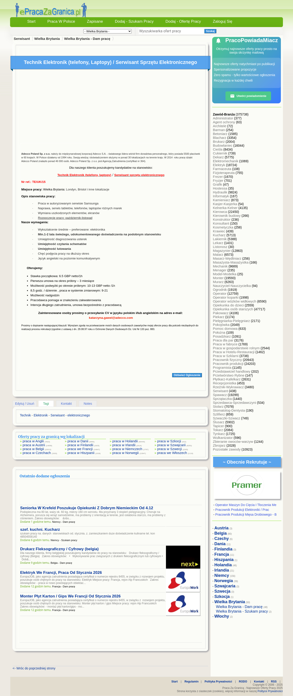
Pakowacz (221, 313)
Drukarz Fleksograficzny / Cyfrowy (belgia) (59, 549)
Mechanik (220, 266)
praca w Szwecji (169, 449)
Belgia (220, 533)
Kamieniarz (222, 200)
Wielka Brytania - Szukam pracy (242, 611)
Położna (219, 332)
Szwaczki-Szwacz (227, 418)
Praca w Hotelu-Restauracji (234, 352)
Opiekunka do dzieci (229, 305)
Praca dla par (223, 340)
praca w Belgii (33, 449)
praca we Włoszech (172, 453)
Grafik (218, 184)
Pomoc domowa (226, 328)
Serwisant (221, 391)
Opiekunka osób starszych (233, 309)
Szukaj (210, 31)
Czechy (221, 538)
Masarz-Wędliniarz (227, 258)
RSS (274, 681)
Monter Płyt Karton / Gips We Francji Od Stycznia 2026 (70, 596)
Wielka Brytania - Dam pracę (87, 39)
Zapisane (95, 21)
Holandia (223, 565)
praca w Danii (78, 441)
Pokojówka (222, 325)
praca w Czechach (37, 453)
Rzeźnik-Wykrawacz (229, 387)
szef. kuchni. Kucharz (40, 529)
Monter (219, 278)
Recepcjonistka (225, 383)
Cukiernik (220, 153)
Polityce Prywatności (270, 691)
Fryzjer (218, 180)
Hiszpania (224, 559)
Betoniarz (220, 134)
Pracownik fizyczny (228, 360)
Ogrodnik (220, 290)
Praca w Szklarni (226, 356)
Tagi (46, 403)
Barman (219, 130)
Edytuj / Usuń (24, 403)
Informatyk (221, 196)
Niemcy (221, 575)
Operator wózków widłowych (235, 301)
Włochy (221, 616)
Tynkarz (219, 434)
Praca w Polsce (61, 21)
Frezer (218, 177)
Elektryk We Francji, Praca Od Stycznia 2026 (61, 572)
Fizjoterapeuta (224, 173)
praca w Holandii (125, 441)
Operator (220, 293)
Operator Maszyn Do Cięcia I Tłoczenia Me (246, 505)
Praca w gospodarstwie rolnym (236, 348)
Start (31, 21)
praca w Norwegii (125, 453)
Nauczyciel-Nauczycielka (232, 286)
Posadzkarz (222, 336)
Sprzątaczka (223, 399)
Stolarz (219, 406)
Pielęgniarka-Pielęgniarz (232, 321)
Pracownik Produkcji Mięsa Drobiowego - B (246, 514)
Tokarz (218, 430)
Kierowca (220, 212)
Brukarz (219, 141)
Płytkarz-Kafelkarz (227, 379)
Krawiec (219, 231)
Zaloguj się (222, 21)
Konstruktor (222, 219)
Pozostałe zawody (227, 449)
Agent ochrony (224, 122)
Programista (222, 367)
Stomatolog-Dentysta (229, 410)
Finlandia (223, 549)
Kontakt (66, 403)
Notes (88, 403)
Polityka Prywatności (218, 681)
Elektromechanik (226, 161)
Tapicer (219, 426)
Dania (220, 544)
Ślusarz (219, 422)
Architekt (220, 126)
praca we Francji (80, 449)
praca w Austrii (34, 445)
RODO (243, 681)
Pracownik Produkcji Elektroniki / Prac (242, 510)
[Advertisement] (111, 107)
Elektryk (219, 165)
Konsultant (221, 223)
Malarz (218, 254)
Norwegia (223, 580)
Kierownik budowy (227, 215)
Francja (221, 554)
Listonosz (220, 247)
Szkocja (222, 596)
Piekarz (219, 317)
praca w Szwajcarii (171, 445)
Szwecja (222, 591)
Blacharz (220, 138)
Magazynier (222, 251)
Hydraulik (220, 192)
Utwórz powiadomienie (248, 96)
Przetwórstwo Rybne (229, 375)
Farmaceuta (222, 169)
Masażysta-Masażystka (231, 262)
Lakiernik (220, 239)
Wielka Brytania (47, 39)
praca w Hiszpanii (81, 453)
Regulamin (191, 681)
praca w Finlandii (80, 445)
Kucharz (219, 235)
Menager (220, 270)
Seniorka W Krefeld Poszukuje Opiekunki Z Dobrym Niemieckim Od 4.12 (86, 508)
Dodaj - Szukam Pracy (134, 21)
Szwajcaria (225, 586)
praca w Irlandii (124, 445)
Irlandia (221, 570)
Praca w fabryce (226, 344)
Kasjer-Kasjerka (225, 204)
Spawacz (220, 395)
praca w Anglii (33, 441)
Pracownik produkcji (228, 364)
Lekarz (218, 243)
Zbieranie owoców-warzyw (233, 441)
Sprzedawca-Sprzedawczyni (235, 402)
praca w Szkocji (169, 441)
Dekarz (219, 157)
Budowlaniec (223, 145)
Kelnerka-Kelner (226, 208)
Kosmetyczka (223, 227)
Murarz (219, 282)
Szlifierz (219, 414)
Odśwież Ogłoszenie (187, 375)
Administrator (223, 118)
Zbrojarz (219, 445)
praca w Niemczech (127, 449)
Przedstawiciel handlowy (232, 371)
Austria (221, 528)
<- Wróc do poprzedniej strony (34, 668)
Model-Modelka (225, 274)
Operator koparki (226, 297)
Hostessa (220, 188)
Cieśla (218, 149)
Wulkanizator (223, 438)
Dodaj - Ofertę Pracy (183, 21)
